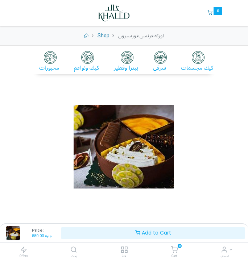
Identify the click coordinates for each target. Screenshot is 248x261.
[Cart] (174, 250)
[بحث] (73, 250)
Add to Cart (153, 232)
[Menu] (26, 13)
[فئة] (124, 250)
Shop (103, 35)
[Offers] (23, 249)
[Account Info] (224, 250)
